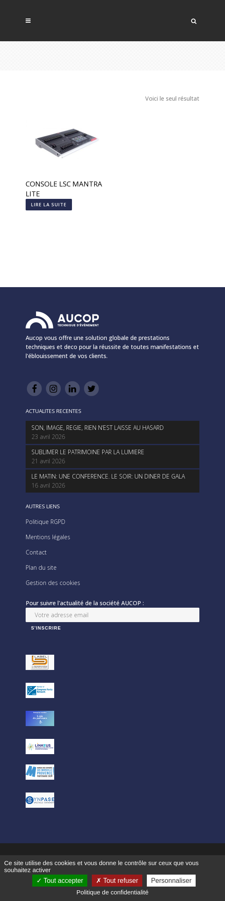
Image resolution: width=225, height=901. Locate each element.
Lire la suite (49, 204)
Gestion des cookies (53, 583)
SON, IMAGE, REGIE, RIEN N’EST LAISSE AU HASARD (97, 428)
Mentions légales (48, 537)
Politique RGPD (45, 522)
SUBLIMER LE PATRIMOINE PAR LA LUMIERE (87, 452)
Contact (36, 552)
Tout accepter (59, 880)
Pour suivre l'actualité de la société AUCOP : (85, 603)
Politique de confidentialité (112, 892)
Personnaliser (171, 880)
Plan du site (41, 567)
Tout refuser (117, 880)
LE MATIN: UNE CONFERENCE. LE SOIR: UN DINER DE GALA (108, 476)
